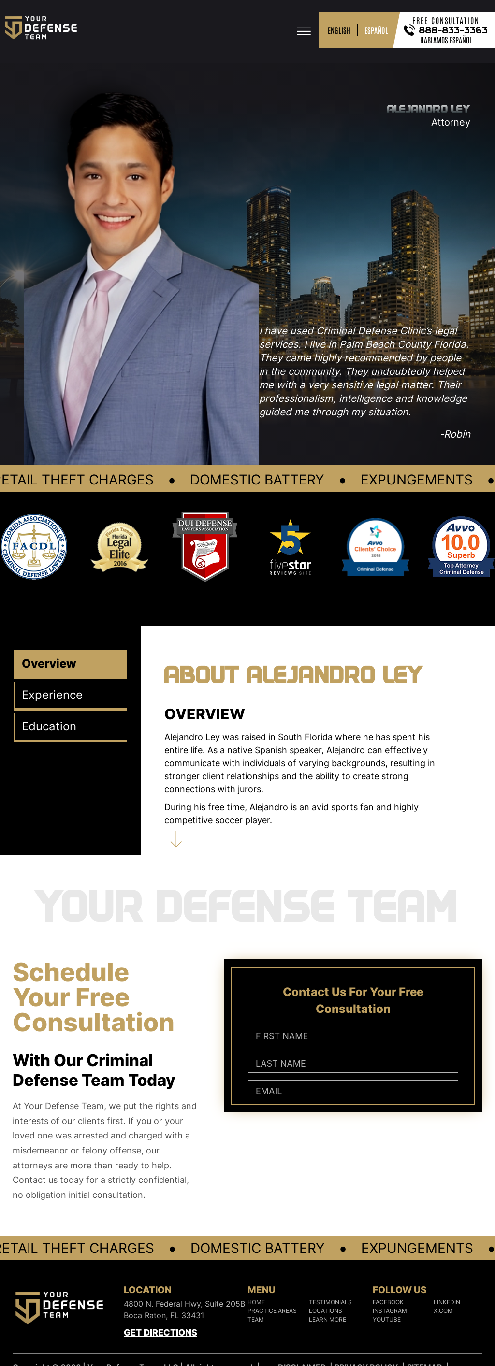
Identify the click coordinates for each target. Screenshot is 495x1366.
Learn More (327, 1319)
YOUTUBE (387, 1319)
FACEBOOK (388, 1302)
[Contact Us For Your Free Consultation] (353, 1057)
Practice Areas (272, 1310)
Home (256, 1302)
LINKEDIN (447, 1302)
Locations (325, 1310)
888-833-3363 (453, 29)
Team (256, 1319)
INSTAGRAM (390, 1310)
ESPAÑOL (376, 30)
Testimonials (330, 1302)
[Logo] (59, 1310)
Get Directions (160, 1332)
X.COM (443, 1310)
